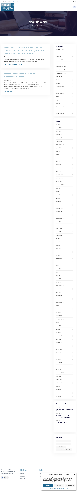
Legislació (58, 100)
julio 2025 (58, 151)
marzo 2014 (58, 289)
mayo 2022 (58, 248)
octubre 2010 (59, 369)
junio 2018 (58, 265)
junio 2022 (58, 245)
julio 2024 (58, 188)
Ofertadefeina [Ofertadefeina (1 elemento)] (68, 449)
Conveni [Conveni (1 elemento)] (69, 441)
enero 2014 (58, 292)
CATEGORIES (33, 7)
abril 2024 (58, 198)
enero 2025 (58, 171)
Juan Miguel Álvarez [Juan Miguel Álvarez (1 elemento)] (61, 446)
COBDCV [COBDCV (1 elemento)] (63, 441)
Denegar (59, 485)
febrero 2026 (59, 127)
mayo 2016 (58, 278)
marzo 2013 (58, 312)
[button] (74, 474)
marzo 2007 (58, 396)
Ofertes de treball (60, 106)
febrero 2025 (59, 168)
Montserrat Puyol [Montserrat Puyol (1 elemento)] (60, 449)
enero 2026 (58, 131)
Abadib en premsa (60, 49)
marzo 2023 (58, 225)
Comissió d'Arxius (60, 63)
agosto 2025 (59, 148)
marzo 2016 (58, 282)
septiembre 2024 (60, 184)
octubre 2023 (59, 215)
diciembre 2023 (59, 208)
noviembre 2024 (59, 178)
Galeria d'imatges (60, 86)
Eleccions (58, 79)
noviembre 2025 (59, 137)
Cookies (41, 476)
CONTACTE (54, 7)
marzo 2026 (58, 124)
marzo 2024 (58, 201)
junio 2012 (58, 322)
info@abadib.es (17, 1)
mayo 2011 (58, 356)
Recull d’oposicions (60, 113)
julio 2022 (58, 241)
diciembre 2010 (59, 366)
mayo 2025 (58, 158)
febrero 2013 (59, 315)
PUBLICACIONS (63, 7)
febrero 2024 (59, 205)
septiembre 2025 (60, 144)
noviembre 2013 (59, 295)
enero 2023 (58, 231)
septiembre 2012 (60, 319)
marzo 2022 (58, 255)
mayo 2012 (58, 325)
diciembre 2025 (59, 134)
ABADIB (26, 7)
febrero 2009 (59, 379)
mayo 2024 (58, 195)
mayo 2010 (58, 376)
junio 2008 (58, 386)
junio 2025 (58, 154)
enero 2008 (58, 393)
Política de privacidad (60, 488)
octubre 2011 (59, 349)
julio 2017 (58, 272)
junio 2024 (58, 191)
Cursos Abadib (8, 92)
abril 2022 (58, 252)
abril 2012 (58, 329)
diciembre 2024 (59, 174)
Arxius (6, 64)
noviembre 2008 (59, 383)
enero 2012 (58, 339)
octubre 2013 (59, 299)
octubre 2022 (59, 235)
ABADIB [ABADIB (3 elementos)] (58, 441)
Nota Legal (67, 488)
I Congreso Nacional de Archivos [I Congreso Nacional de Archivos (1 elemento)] (63, 444)
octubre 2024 (59, 181)
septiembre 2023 (60, 218)
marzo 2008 (58, 389)
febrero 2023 (59, 228)
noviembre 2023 (59, 211)
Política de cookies (52, 488)
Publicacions (59, 110)
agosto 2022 (59, 238)
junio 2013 (58, 305)
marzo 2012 (58, 332)
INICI (21, 7)
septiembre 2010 (60, 372)
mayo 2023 (58, 221)
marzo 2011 (58, 359)
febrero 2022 (59, 258)
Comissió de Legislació (61, 69)
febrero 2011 (59, 362)
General (20, 64)
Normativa (58, 103)
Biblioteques (59, 56)
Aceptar (48, 485)
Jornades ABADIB (60, 93)
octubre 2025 (59, 141)
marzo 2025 (58, 164)
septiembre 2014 (60, 285)
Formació (58, 83)
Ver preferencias (70, 485)
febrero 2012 (59, 336)
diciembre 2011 (59, 342)
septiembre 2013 (60, 302)
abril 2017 (58, 275)
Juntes (57, 96)
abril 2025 (58, 161)
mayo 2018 (58, 268)
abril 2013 (58, 309)
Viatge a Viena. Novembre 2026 (64, 429)
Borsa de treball (13, 64)
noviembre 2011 (59, 346)
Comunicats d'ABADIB (61, 73)
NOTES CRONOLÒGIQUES (44, 7)
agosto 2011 (59, 352)
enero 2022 (58, 262)
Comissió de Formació (61, 66)
